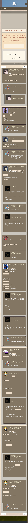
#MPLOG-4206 (6, 495)
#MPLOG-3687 (6, 491)
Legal (6, 521)
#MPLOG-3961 (6, 271)
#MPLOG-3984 (6, 380)
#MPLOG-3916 (12, 355)
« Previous (3, 66)
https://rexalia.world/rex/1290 (18, 170)
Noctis (13, 268)
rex (6, 245)
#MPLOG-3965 (6, 286)
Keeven (13, 112)
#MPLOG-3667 (6, 488)
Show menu (3, 8)
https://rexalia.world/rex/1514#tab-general (16, 75)
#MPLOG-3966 (6, 288)
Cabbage (14, 353)
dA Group (4, 521)
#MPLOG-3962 (6, 273)
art (3, 245)
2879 (4, 116)
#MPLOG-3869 (6, 146)
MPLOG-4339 (19, 171)
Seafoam (7, 278)
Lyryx (7, 118)
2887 (10, 114)
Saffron (13, 431)
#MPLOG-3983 (6, 434)
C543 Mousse (17, 409)
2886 (4, 120)
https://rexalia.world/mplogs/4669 (10, 80)
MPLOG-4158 (5, 179)
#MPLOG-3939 (6, 144)
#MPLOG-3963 (6, 281)
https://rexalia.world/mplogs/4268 (10, 244)
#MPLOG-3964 (6, 284)
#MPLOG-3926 (6, 356)
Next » (25, 66)
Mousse (13, 376)
